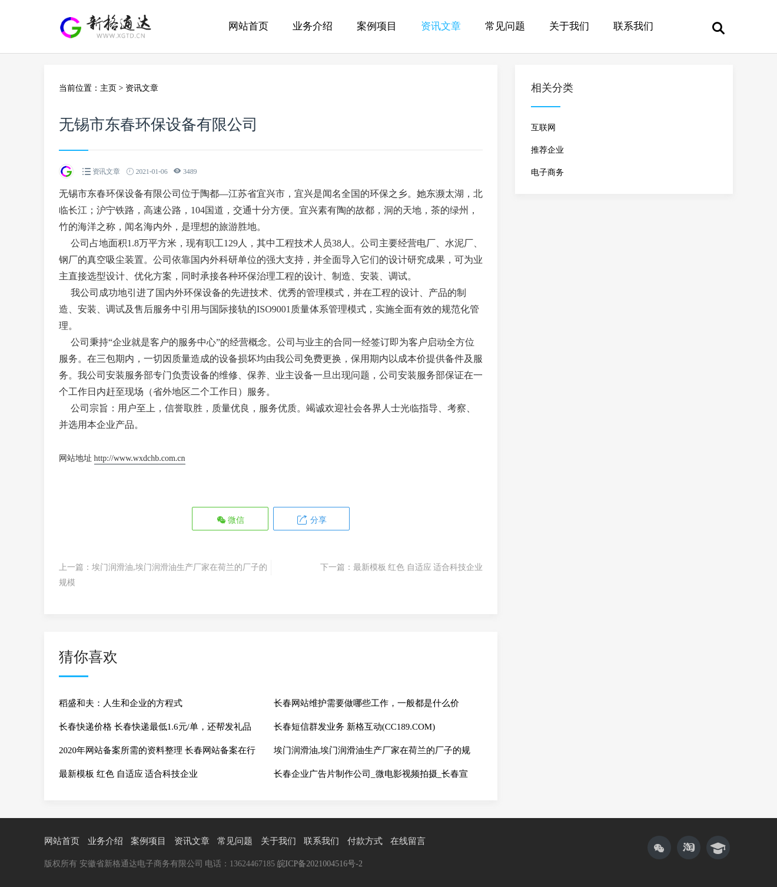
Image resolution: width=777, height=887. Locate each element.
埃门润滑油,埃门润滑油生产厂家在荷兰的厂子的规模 (372, 754)
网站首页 (248, 26)
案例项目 (377, 26)
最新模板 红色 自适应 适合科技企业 (418, 567)
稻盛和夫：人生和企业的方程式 (120, 703)
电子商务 (547, 172)
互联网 (543, 127)
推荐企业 (547, 150)
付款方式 (365, 841)
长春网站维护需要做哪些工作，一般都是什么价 (366, 703)
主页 (108, 88)
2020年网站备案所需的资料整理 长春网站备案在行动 (157, 754)
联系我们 (633, 26)
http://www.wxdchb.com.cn (139, 458)
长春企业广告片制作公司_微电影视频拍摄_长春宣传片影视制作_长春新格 (371, 777)
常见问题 (505, 26)
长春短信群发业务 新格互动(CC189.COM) (354, 726)
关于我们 (569, 26)
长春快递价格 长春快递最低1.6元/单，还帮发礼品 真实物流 (155, 730)
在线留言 (408, 841)
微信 (231, 520)
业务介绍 (313, 26)
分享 (311, 520)
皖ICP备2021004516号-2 (320, 863)
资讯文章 (441, 26)
